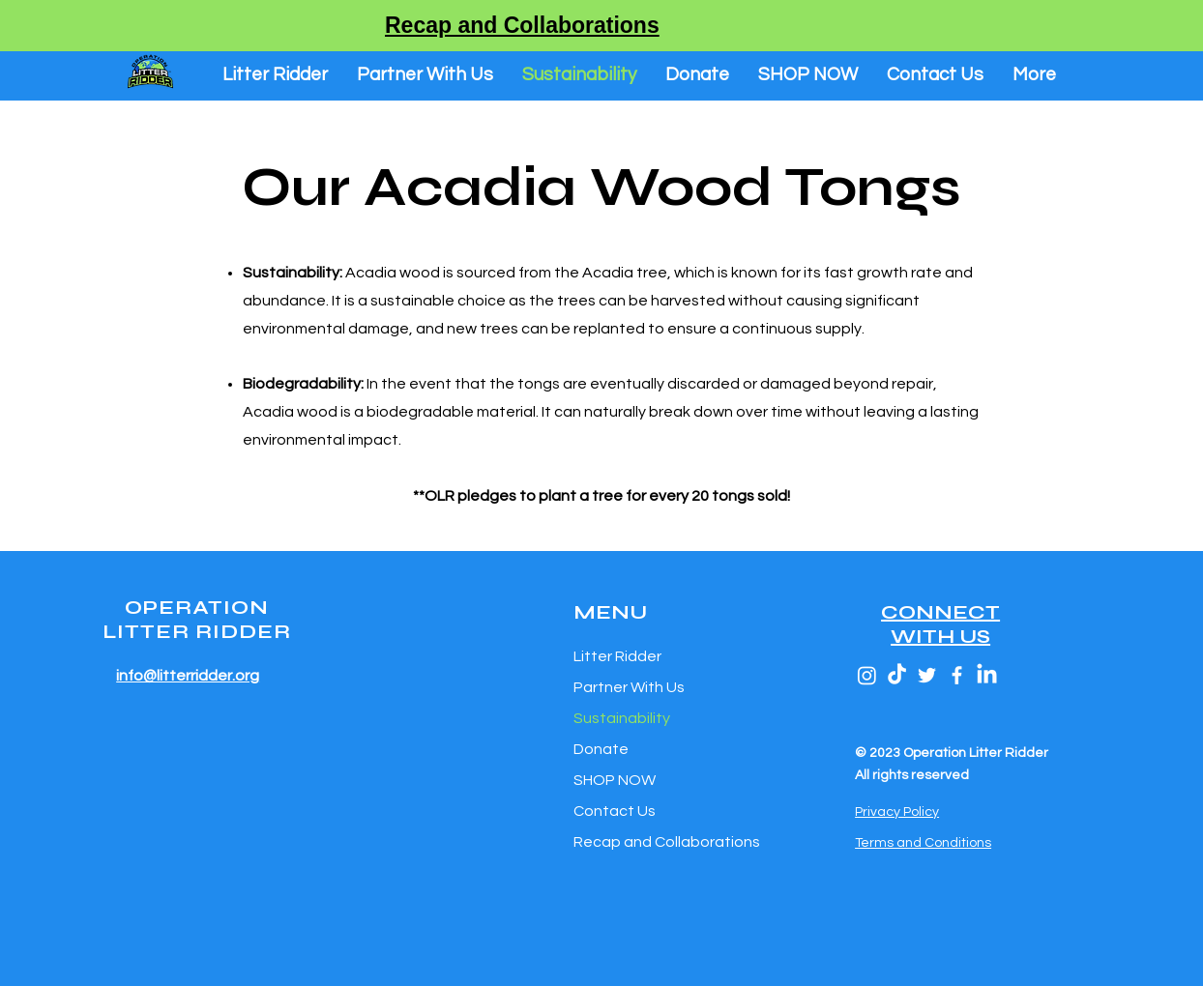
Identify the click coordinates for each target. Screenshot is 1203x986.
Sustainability (621, 718)
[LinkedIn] (987, 675)
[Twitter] (927, 675)
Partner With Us (629, 687)
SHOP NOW (614, 780)
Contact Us (614, 811)
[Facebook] (957, 675)
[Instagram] (867, 675)
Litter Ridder (617, 656)
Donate (601, 749)
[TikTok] (897, 675)
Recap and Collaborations (663, 842)
